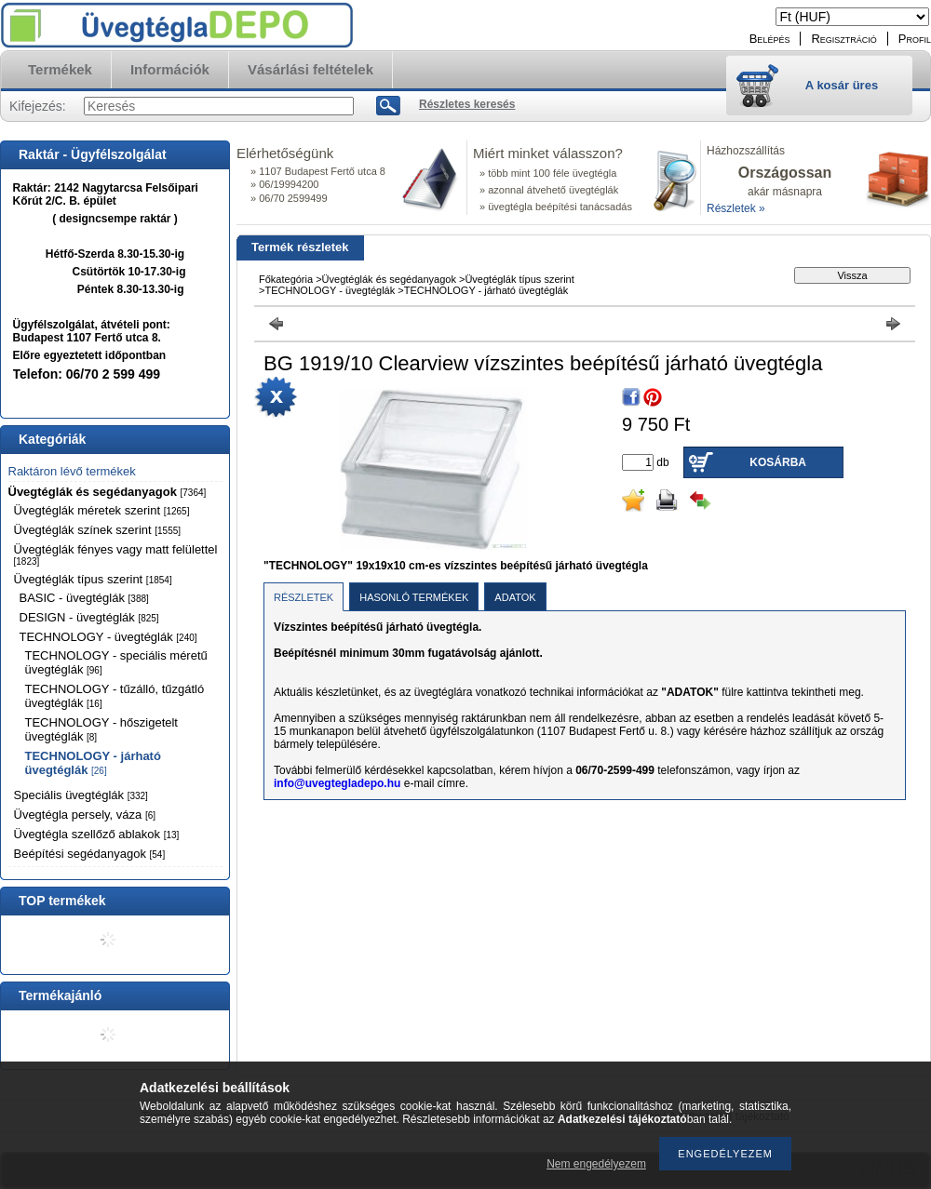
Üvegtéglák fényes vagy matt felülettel (116, 554)
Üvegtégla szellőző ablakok (97, 834)
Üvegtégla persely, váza (85, 815)
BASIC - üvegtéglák (84, 598)
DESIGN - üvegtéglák (89, 617)
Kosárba (777, 462)
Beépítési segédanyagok (90, 854)
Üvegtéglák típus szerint (93, 579)
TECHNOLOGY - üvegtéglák (108, 637)
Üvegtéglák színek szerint (98, 530)
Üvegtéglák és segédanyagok (107, 492)
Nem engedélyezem (596, 1163)
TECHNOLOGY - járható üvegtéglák (93, 763)
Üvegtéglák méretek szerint (102, 510)
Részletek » (736, 208)
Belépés (769, 39)
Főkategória (286, 279)
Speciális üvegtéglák (81, 795)
